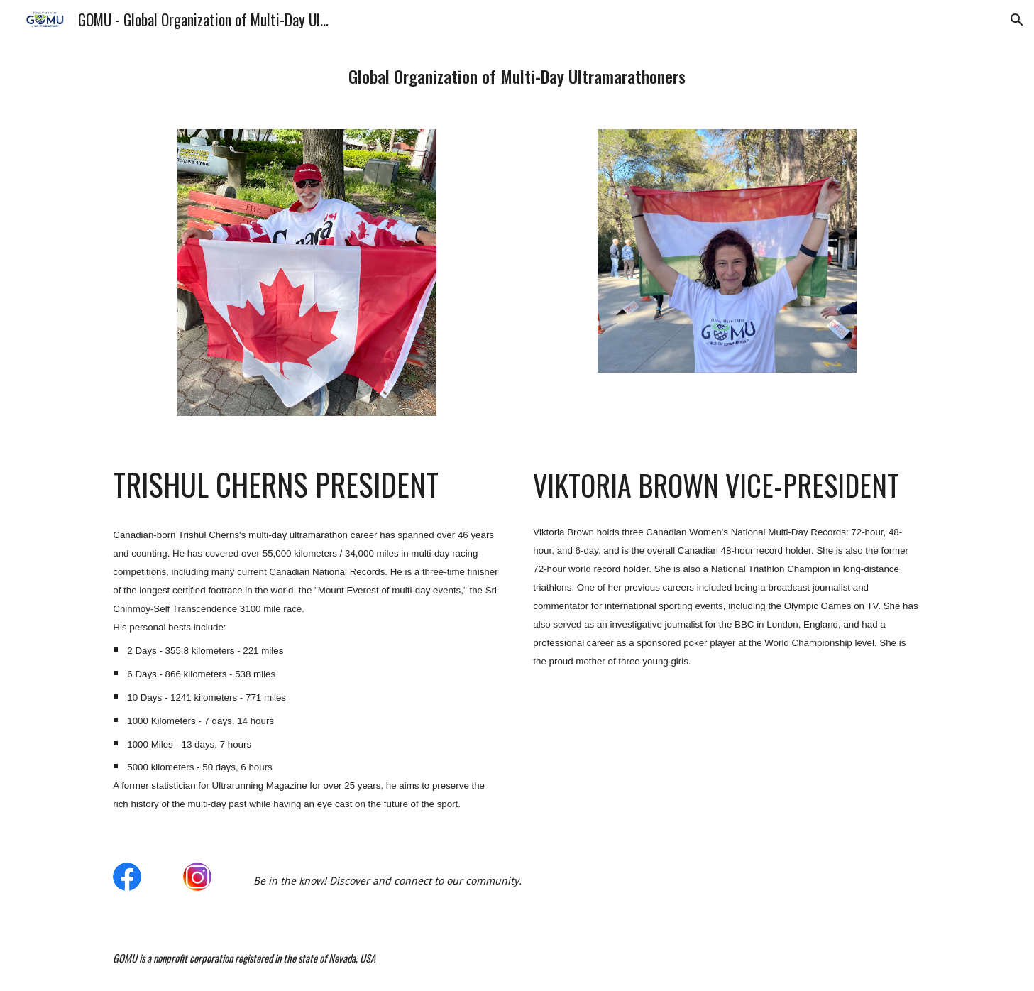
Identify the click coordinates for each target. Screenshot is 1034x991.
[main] (516, 76)
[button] (1017, 20)
